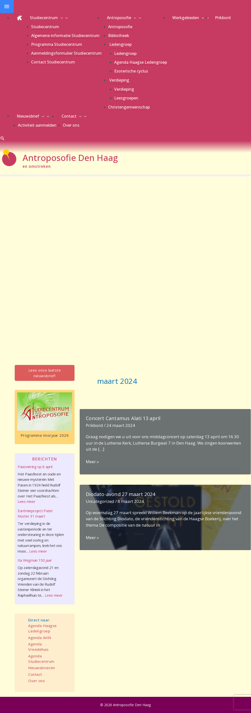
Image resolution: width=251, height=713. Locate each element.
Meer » (92, 462)
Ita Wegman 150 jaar (35, 560)
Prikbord (94, 425)
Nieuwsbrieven (41, 667)
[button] (2, 138)
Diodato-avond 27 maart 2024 (120, 494)
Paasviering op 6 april (35, 466)
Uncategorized (100, 501)
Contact (35, 674)
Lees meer (26, 501)
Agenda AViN (39, 637)
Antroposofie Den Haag (70, 157)
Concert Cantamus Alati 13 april (123, 418)
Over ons (36, 680)
